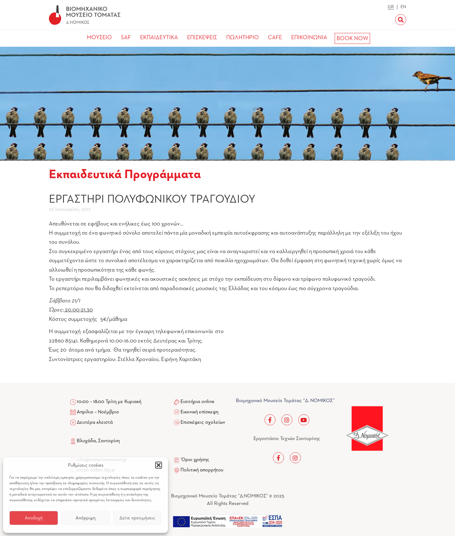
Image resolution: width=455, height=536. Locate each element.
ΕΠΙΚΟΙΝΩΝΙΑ (309, 37)
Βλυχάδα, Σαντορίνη (95, 440)
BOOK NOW (352, 38)
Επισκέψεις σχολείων (202, 422)
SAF (126, 37)
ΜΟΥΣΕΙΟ (99, 37)
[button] (158, 465)
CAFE (275, 37)
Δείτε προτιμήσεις (137, 518)
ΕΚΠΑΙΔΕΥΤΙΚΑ (159, 37)
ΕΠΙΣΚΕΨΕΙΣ (202, 37)
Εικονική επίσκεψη (199, 412)
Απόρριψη (86, 518)
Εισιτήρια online (197, 401)
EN (403, 7)
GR (391, 7)
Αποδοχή (34, 518)
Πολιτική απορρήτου (201, 470)
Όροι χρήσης (195, 459)
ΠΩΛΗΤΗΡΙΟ (242, 37)
